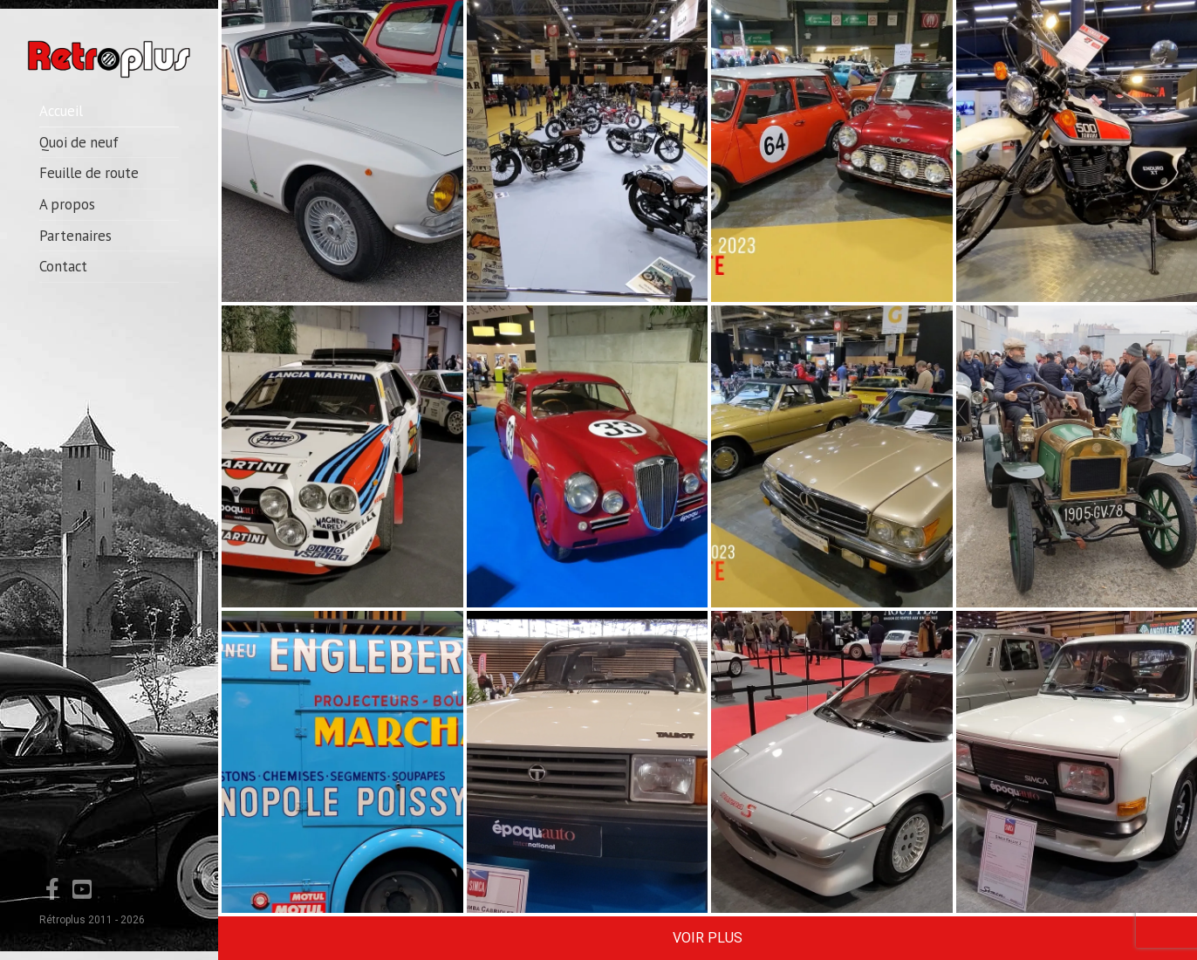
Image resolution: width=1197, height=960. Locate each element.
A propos (67, 204)
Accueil (61, 110)
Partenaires (75, 235)
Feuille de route (89, 172)
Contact (63, 266)
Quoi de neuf (79, 142)
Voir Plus (707, 937)
